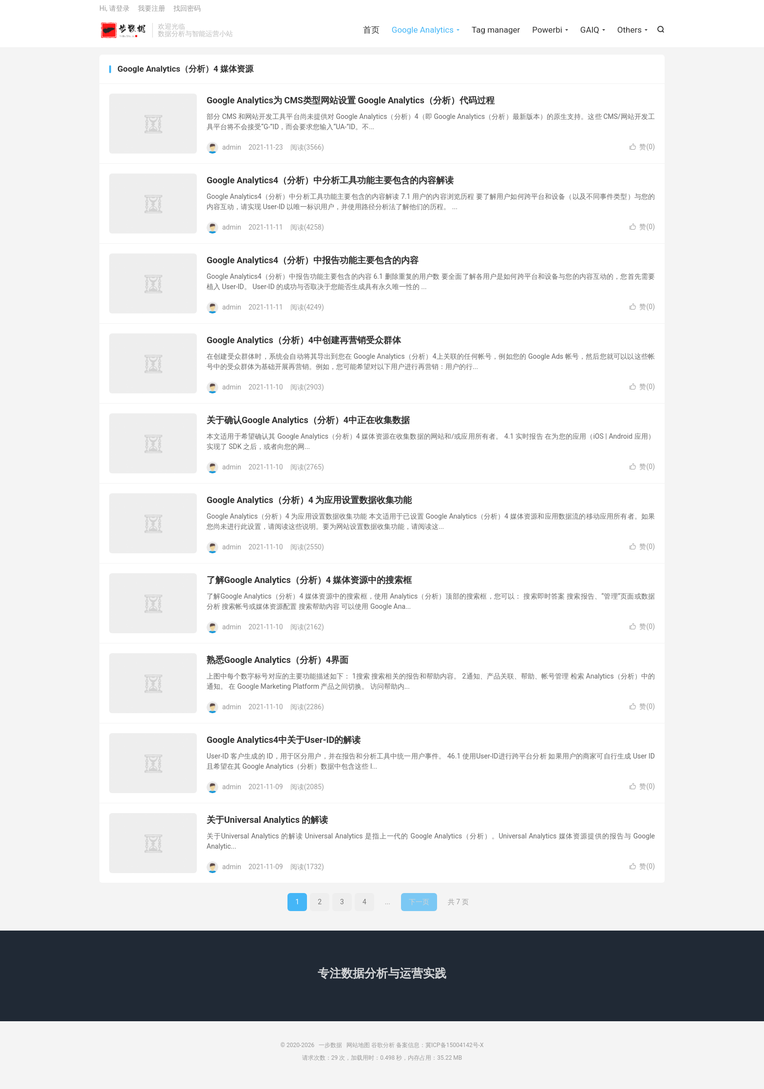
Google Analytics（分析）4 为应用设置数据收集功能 (309, 508)
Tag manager (496, 34)
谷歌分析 (383, 1053)
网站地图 (358, 1053)
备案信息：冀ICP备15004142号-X (439, 1053)
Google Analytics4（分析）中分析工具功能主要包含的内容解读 (330, 188)
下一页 (419, 910)
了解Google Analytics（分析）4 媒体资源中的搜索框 (309, 588)
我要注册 (151, 13)
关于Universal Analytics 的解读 (267, 827)
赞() (642, 154)
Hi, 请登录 (114, 13)
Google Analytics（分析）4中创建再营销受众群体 (304, 348)
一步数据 (123, 34)
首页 (371, 34)
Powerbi (547, 34)
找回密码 (187, 13)
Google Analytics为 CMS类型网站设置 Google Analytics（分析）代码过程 (351, 108)
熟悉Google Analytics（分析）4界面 (277, 667)
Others (629, 34)
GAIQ (589, 34)
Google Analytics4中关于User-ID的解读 (284, 747)
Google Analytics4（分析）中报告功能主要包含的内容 (313, 268)
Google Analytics (423, 34)
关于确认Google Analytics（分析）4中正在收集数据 (308, 428)
